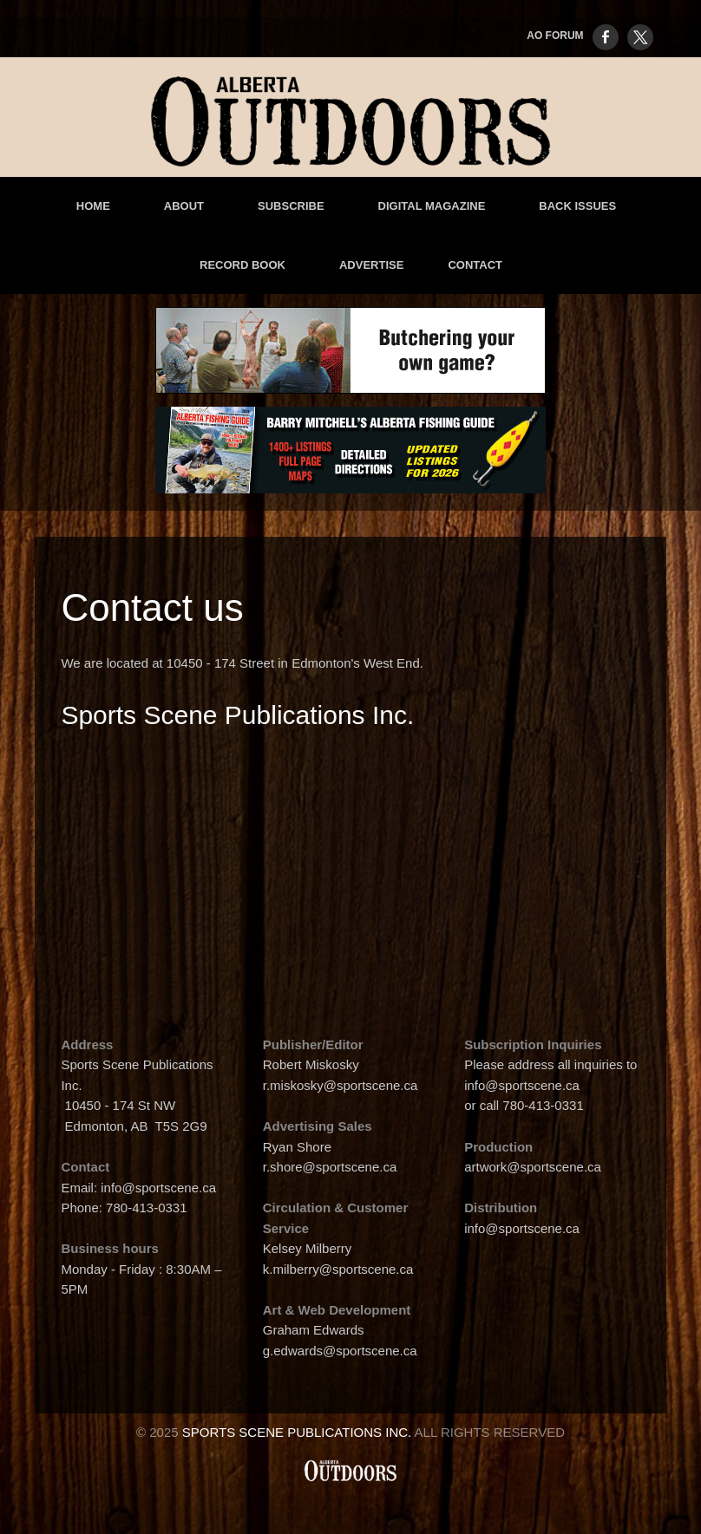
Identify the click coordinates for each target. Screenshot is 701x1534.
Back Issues (577, 205)
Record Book (242, 264)
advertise (371, 264)
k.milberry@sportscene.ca (338, 1269)
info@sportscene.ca (158, 1187)
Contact (475, 264)
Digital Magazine (432, 205)
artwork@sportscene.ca (532, 1166)
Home (93, 205)
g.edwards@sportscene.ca (340, 1350)
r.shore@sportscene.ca (329, 1166)
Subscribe (291, 205)
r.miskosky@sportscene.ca (342, 1085)
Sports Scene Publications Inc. (297, 1432)
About (184, 205)
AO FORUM (555, 35)
